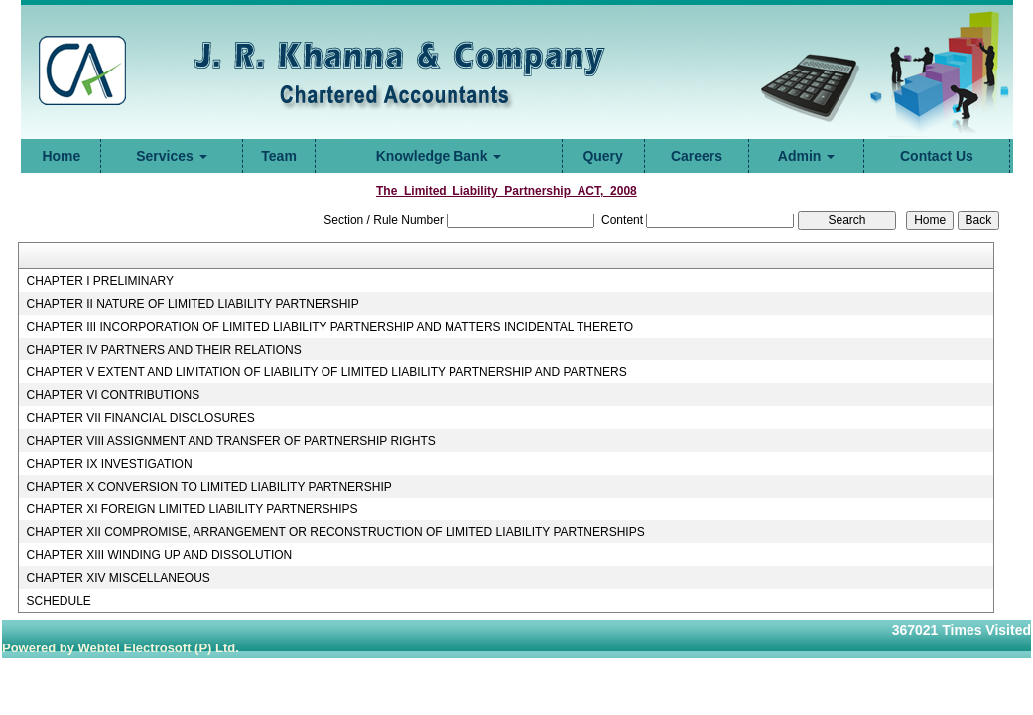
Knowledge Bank (439, 156)
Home (61, 156)
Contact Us (936, 156)
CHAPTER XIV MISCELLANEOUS (117, 578)
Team (279, 156)
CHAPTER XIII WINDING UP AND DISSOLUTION (159, 555)
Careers (696, 156)
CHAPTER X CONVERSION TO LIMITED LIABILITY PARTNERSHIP (208, 487)
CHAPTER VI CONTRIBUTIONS (112, 395)
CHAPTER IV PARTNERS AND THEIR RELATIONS (163, 350)
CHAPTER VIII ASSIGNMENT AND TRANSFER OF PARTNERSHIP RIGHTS (230, 441)
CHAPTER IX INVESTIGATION (109, 464)
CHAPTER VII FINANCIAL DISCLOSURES (140, 418)
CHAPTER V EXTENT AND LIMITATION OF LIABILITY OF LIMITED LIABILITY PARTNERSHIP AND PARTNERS (326, 372)
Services (171, 156)
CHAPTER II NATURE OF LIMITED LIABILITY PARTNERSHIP (192, 304)
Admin (806, 156)
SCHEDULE (58, 601)
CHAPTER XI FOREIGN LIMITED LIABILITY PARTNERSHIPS (191, 509)
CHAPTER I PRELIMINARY (99, 281)
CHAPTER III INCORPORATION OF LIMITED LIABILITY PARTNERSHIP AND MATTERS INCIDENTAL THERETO (329, 327)
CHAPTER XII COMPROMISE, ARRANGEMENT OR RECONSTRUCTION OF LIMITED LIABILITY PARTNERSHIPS (335, 532)
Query (602, 156)
